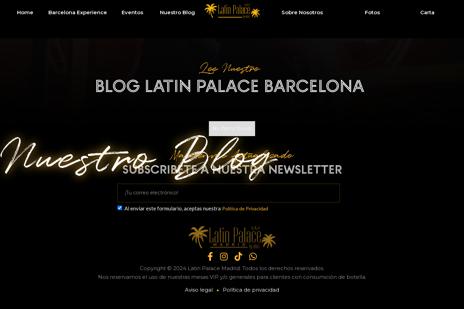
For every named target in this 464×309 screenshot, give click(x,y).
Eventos (132, 12)
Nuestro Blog (177, 12)
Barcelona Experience (77, 12)
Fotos (372, 12)
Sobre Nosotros (302, 12)
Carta (427, 12)
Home (25, 12)
